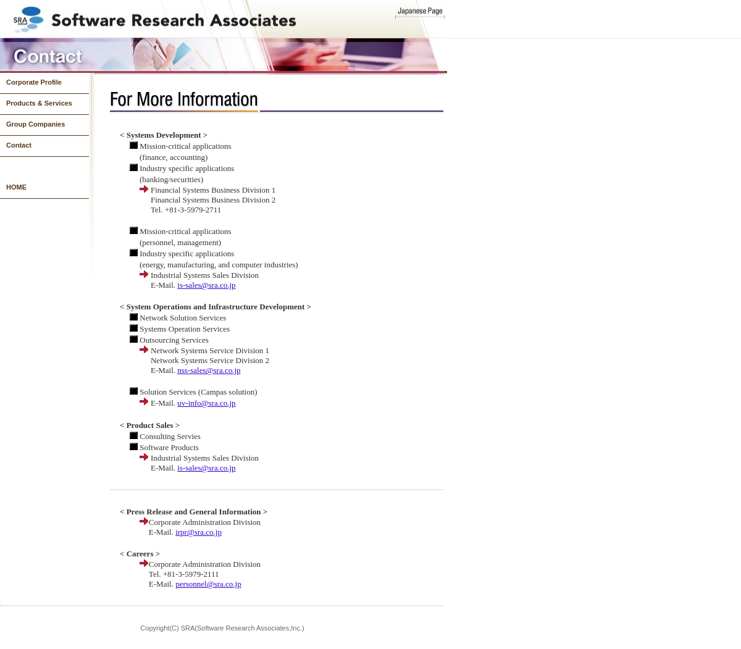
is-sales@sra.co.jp (206, 285)
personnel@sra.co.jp (208, 583)
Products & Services (39, 103)
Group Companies (35, 124)
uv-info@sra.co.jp (206, 403)
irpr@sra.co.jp (198, 532)
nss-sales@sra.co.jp (208, 370)
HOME (16, 187)
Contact (18, 145)
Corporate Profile (34, 82)
